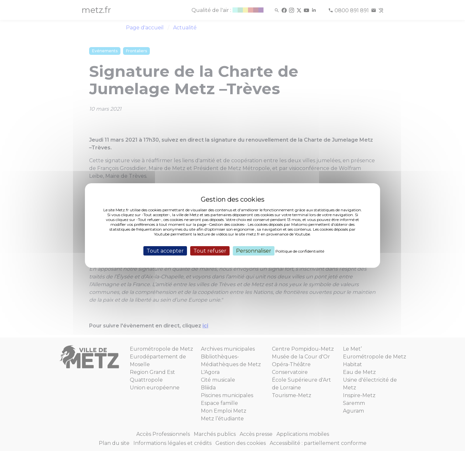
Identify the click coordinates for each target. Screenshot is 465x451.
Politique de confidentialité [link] (299, 251)
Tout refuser (209, 251)
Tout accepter (165, 251)
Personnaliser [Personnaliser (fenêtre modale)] (253, 251)
